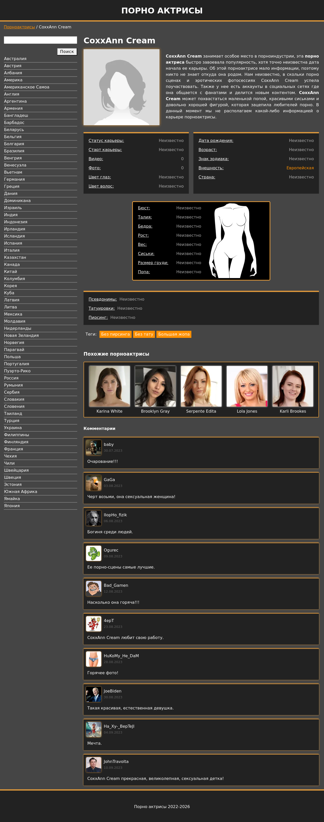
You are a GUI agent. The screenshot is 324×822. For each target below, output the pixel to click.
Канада (12, 264)
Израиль (13, 207)
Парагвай (14, 349)
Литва (10, 307)
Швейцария (16, 470)
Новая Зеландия (21, 335)
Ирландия (14, 229)
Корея (10, 285)
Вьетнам (13, 172)
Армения (13, 108)
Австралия (15, 58)
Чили (9, 463)
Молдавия (14, 321)
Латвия (11, 300)
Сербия (11, 392)
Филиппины (16, 434)
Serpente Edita (201, 411)
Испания (13, 243)
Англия (11, 94)
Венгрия (13, 158)
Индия (11, 214)
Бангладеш (16, 115)
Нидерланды (17, 328)
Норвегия (14, 342)
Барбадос (14, 122)
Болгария (14, 143)
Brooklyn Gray (155, 411)
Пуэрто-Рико (17, 371)
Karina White (109, 411)
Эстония (13, 484)
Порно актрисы (162, 10)
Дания (10, 193)
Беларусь (14, 129)
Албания (13, 72)
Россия (11, 378)
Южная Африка (20, 491)
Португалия (16, 363)
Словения (14, 406)
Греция (11, 186)
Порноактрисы (19, 27)
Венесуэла (15, 165)
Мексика (13, 314)
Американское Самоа (26, 87)
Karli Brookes (293, 411)
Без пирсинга (115, 334)
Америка (13, 80)
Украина (13, 427)
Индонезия (15, 222)
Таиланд (13, 413)
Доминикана (17, 200)
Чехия (10, 456)
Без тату (144, 334)
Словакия (14, 399)
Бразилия (14, 151)
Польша (12, 356)
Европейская (300, 168)
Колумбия (14, 278)
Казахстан (15, 257)
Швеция (12, 477)
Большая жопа (174, 334)
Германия (14, 179)
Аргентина (15, 101)
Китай (10, 271)
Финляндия (16, 442)
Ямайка (12, 498)
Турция (11, 420)
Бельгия (13, 136)
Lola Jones (247, 411)
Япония (12, 505)
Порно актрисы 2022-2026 (162, 806)
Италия (11, 250)
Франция (13, 449)
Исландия (14, 236)
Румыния (13, 385)
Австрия (13, 65)
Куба (9, 292)
